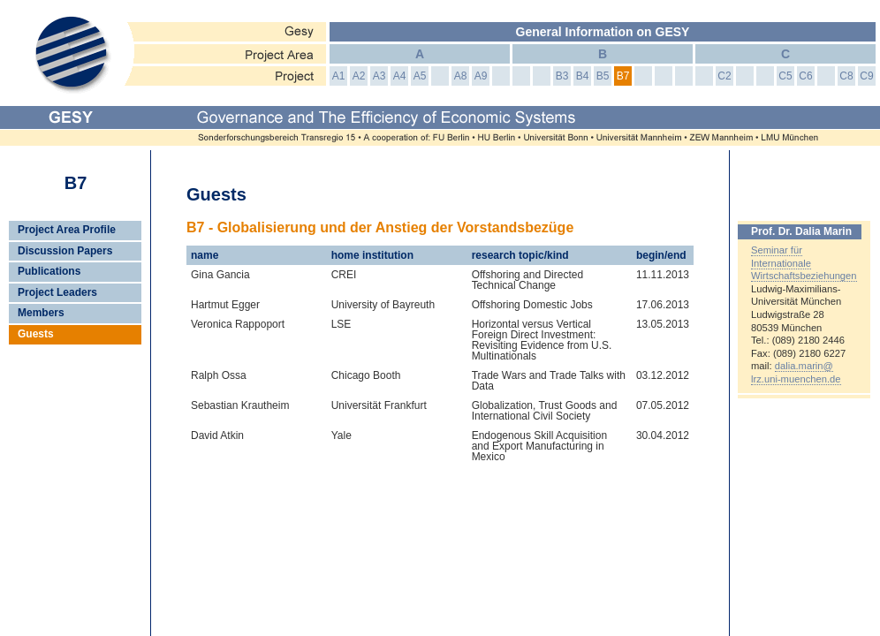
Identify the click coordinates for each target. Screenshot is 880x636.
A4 (399, 76)
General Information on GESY (603, 32)
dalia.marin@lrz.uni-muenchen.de (796, 372)
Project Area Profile (67, 229)
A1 (338, 76)
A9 (481, 76)
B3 (562, 76)
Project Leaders (57, 292)
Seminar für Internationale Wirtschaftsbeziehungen (804, 263)
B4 (582, 76)
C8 (846, 76)
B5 (603, 76)
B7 (623, 76)
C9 (866, 76)
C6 (805, 76)
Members (41, 313)
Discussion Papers (65, 251)
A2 (359, 76)
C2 (724, 76)
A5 (420, 76)
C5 (785, 76)
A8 (460, 76)
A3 (379, 76)
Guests (36, 334)
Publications (49, 271)
